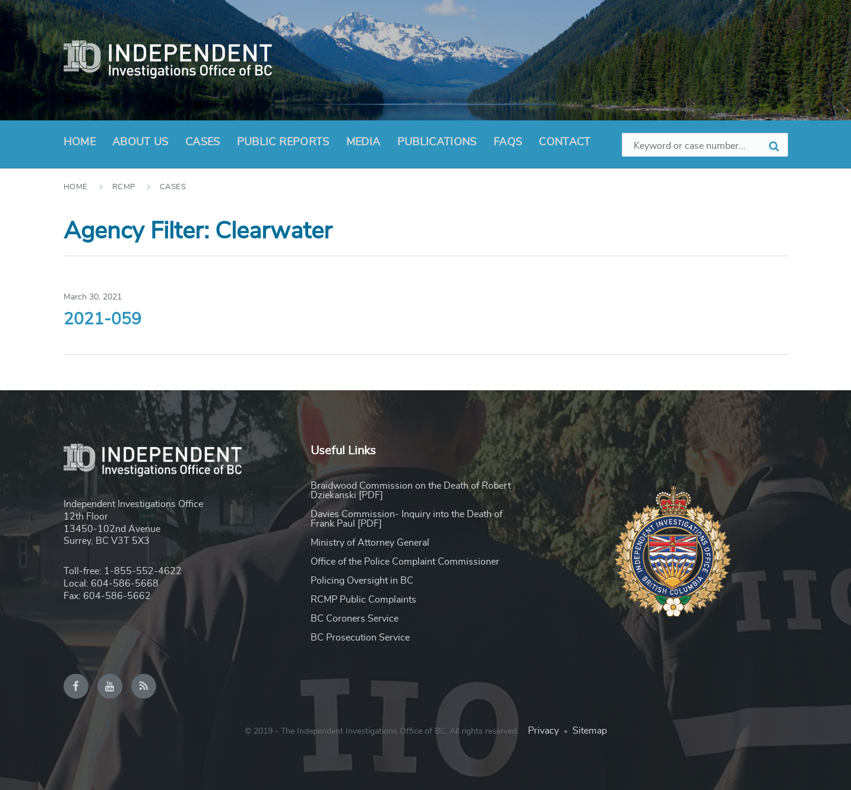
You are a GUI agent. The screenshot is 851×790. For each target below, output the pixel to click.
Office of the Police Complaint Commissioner (405, 561)
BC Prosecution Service (360, 637)
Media (363, 142)
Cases (202, 142)
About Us (140, 146)
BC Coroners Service (354, 618)
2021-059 (102, 319)
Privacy (543, 730)
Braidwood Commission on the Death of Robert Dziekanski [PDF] (411, 490)
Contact (565, 142)
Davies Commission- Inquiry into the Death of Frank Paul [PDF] (406, 518)
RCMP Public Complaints (363, 599)
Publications (437, 142)
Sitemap (589, 730)
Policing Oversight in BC (362, 580)
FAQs (507, 142)
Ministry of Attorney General (370, 542)
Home (80, 142)
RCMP (123, 187)
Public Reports (283, 142)
